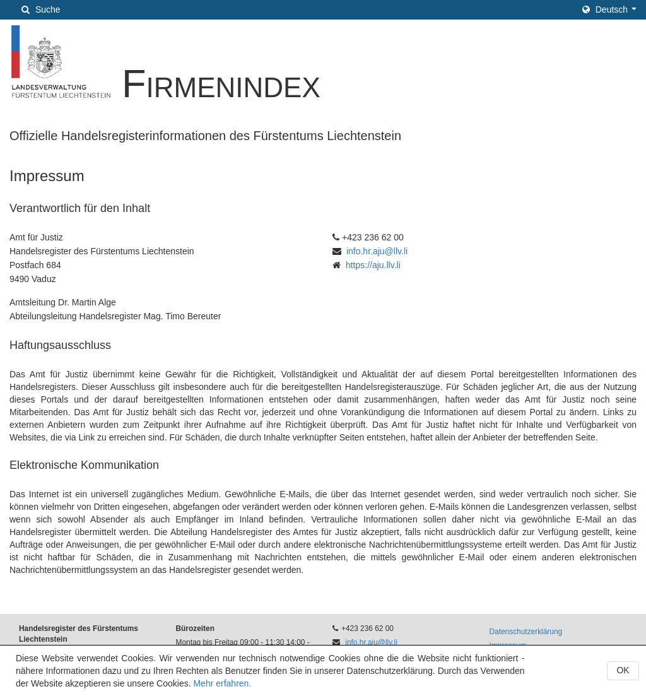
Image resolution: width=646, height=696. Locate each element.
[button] (609, 9)
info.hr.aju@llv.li (377, 251)
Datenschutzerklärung (526, 631)
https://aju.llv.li (373, 265)
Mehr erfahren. (222, 683)
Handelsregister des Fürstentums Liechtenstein (78, 634)
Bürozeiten (195, 628)
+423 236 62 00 (367, 628)
